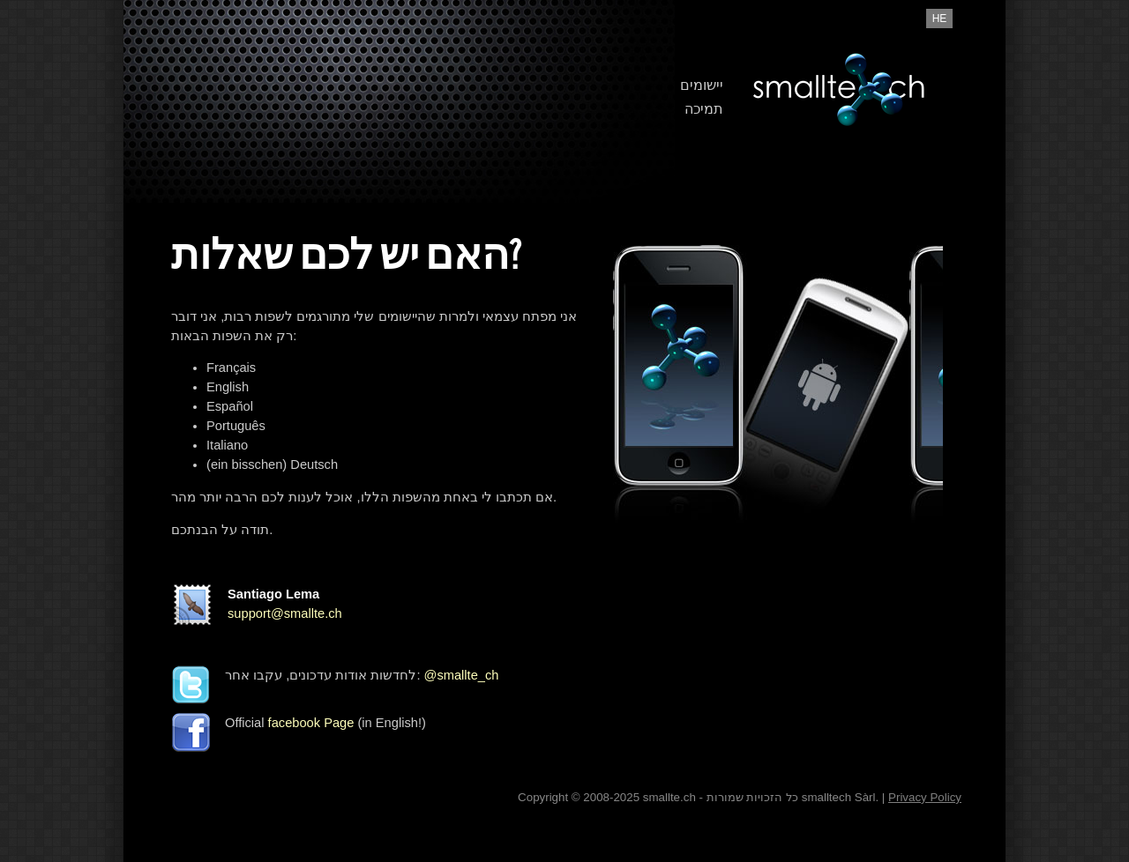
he (939, 18)
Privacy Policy (924, 797)
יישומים (701, 85)
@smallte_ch (461, 675)
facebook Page (311, 723)
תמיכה (703, 108)
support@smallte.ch (285, 613)
